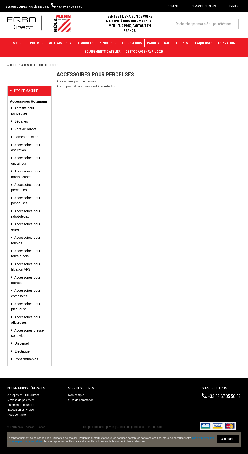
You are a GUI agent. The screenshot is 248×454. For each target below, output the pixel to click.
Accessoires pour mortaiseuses (25, 174)
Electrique (22, 351)
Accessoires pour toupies (25, 240)
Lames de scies (26, 137)
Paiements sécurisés (20, 405)
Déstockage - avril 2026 (144, 51)
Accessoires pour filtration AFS (25, 266)
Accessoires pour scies (25, 226)
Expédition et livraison (21, 409)
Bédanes (21, 121)
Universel (21, 343)
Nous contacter (17, 414)
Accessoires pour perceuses (25, 187)
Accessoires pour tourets (25, 280)
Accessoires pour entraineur (25, 160)
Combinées (84, 43)
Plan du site (154, 427)
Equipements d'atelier (103, 51)
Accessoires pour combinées (25, 293)
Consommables (26, 359)
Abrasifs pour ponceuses (22, 110)
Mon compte (76, 395)
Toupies (181, 43)
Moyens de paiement (20, 400)
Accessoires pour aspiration (25, 147)
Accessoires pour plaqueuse (25, 306)
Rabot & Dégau (158, 43)
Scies (17, 43)
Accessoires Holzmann (28, 101)
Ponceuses (107, 43)
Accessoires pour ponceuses (25, 200)
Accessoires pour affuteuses (25, 319)
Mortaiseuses (59, 43)
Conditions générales (130, 427)
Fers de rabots (25, 129)
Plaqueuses (203, 43)
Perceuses (34, 43)
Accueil (12, 65)
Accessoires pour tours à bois (25, 253)
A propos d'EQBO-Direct (23, 395)
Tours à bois (131, 43)
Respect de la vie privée (98, 427)
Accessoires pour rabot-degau (25, 213)
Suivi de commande (80, 400)
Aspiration (226, 43)
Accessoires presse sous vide (27, 333)
